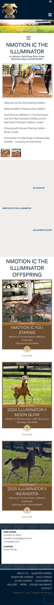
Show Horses (23, 580)
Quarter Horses (41, 573)
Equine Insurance (41, 584)
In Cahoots (39, 188)
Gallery (12, 584)
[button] (50, 15)
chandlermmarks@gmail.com (17, 538)
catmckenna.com (46, 593)
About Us (22, 573)
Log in (28, 593)
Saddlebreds (43, 580)
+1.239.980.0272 (11, 541)
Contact (46, 588)
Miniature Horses (22, 577)
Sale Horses (44, 577)
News (23, 584)
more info (27, 355)
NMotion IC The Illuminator (17, 208)
